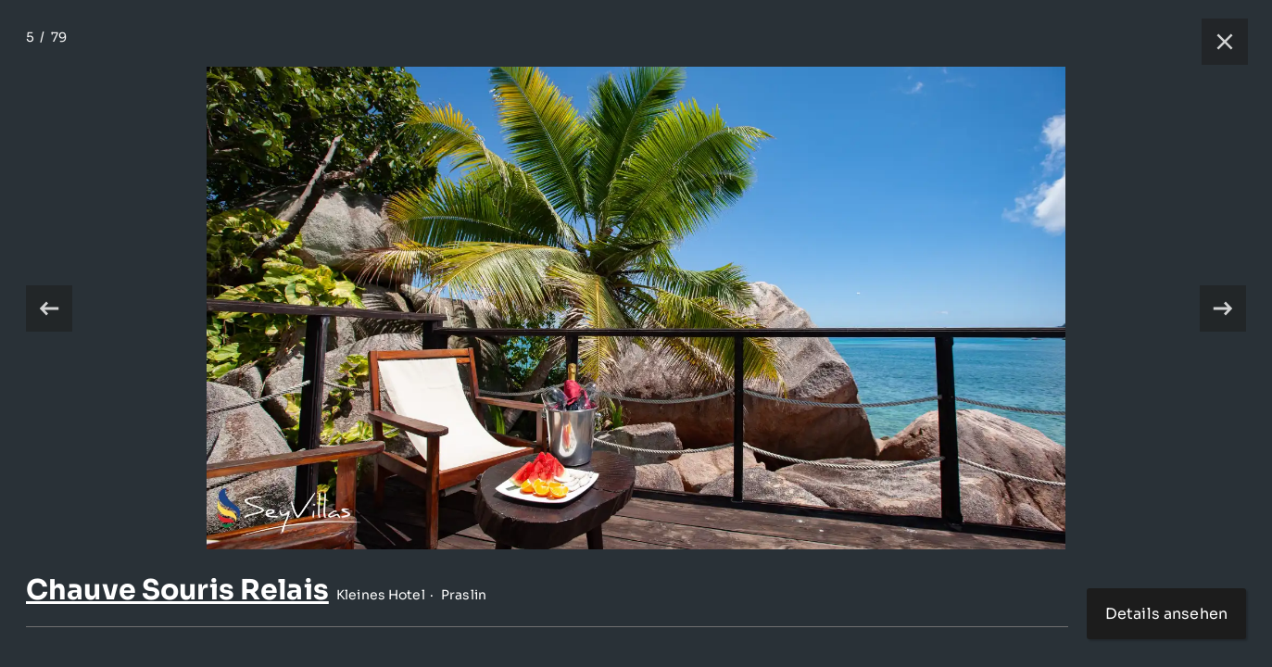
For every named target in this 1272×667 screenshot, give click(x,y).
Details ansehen (1166, 613)
